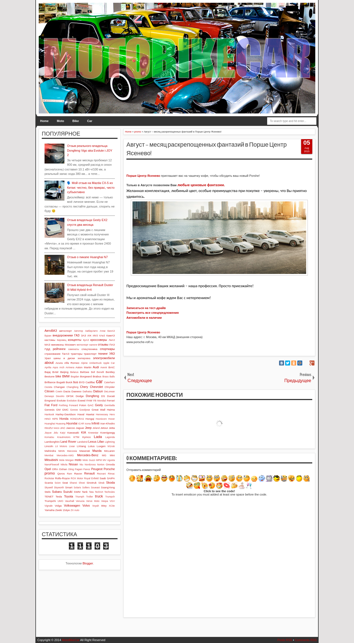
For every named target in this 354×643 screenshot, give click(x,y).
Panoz (86, 469)
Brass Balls (108, 376)
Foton (82, 405)
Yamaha (49, 510)
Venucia (80, 501)
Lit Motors (61, 446)
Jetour (104, 427)
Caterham (109, 382)
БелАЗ (111, 331)
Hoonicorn (101, 419)
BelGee (84, 372)
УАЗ (112, 353)
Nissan (73, 464)
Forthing (63, 405)
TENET (49, 496)
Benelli (100, 372)
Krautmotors (64, 437)
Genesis (49, 409)
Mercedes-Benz (87, 455)
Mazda (96, 450)
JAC (62, 427)
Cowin (59, 391)
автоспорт (65, 330)
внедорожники (63, 335)
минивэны (57, 344)
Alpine (84, 363)
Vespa (104, 501)
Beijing (64, 372)
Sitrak (101, 482)
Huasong (60, 423)
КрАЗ (86, 340)
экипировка (83, 358)
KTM (76, 437)
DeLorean (109, 391)
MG (104, 455)
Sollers (86, 487)
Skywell (49, 487)
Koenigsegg (107, 432)
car (99, 381)
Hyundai (71, 423)
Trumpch (110, 496)
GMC (65, 409)
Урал (48, 358)
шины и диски (64, 358)
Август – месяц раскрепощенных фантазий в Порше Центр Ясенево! (206, 149)
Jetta (112, 427)
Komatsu (49, 437)
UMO (60, 501)
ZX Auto (75, 510)
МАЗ (47, 344)
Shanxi (73, 482)
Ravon (78, 473)
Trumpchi (50, 500)
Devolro (60, 396)
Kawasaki (73, 432)
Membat (49, 455)
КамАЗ (110, 335)
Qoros (61, 473)
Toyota (68, 496)
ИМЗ (95, 335)
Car (89, 121)
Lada (98, 437)
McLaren (109, 450)
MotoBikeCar (71, 640)
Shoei (82, 482)
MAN (61, 450)
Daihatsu (87, 391)
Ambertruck (95, 363)
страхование (53, 353)
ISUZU (49, 427)
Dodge (80, 396)
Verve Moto (93, 501)
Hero (112, 414)
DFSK (70, 396)
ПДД (47, 349)
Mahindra (50, 450)
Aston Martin (84, 367)
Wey (104, 505)
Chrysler (110, 386)
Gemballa (109, 405)
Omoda (110, 464)
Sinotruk (92, 482)
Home (44, 121)
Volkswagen (72, 505)
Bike (75, 121)
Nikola (64, 464)
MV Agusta (109, 460)
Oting (71, 469)
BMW (66, 376)
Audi (96, 367)
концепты (74, 339)
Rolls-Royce (62, 478)
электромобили (104, 358)
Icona (88, 423)
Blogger (88, 563)
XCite (112, 505)
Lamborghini (52, 441)
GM (58, 409)
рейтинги (59, 349)
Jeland (96, 428)
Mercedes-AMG (65, 455)
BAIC (111, 367)
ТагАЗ (65, 353)
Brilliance (50, 382)
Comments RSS (306, 640)
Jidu (56, 432)
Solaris (77, 487)
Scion (57, 482)
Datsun (98, 391)
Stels (48, 491)
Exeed (81, 400)
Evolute (61, 400)
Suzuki (67, 491)
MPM (99, 460)
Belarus (74, 372)
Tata (91, 492)
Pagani (78, 469)
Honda (63, 418)
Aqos (55, 367)
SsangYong (108, 487)
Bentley (110, 372)
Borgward (86, 376)
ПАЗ (112, 344)
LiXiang (81, 446)
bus (75, 382)
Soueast (95, 487)
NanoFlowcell (52, 464)
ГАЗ (76, 335)
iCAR (81, 423)
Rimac (111, 473)
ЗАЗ (83, 335)
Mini (112, 455)
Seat (65, 482)
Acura (59, 362)
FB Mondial (99, 400)
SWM (77, 491)
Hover (111, 419)
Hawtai (90, 414)
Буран (48, 335)
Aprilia (48, 367)
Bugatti (60, 382)
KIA (83, 432)
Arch (61, 367)
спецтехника (89, 349)
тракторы (76, 353)
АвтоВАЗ (51, 330)
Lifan (100, 441)
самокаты (73, 349)
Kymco (86, 437)
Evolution (72, 400)
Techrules (109, 492)
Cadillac (90, 382)
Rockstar (49, 478)
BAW (55, 372)
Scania (49, 482)
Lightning (110, 441)
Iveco (56, 428)
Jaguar (80, 427)
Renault (89, 473)
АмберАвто (91, 331)
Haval (80, 414)
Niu (81, 464)
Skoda (110, 482)
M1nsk (111, 446)
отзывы (103, 344)
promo (50, 473)
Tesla (59, 496)
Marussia (72, 451)
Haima (111, 409)
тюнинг (103, 353)
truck (99, 496)
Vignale (49, 505)
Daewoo (76, 391)
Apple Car (109, 363)
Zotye (66, 510)
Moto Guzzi (88, 460)
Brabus (97, 376)
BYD (82, 382)
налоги (93, 344)
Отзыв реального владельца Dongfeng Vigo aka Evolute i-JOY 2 (89, 150)
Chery (84, 386)
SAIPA (111, 478)
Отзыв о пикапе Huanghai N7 (87, 257)
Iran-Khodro (107, 423)
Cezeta (48, 387)
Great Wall (98, 409)
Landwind (82, 441)
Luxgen (101, 446)
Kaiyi (62, 432)
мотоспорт (82, 344)
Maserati (84, 450)
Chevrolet (96, 386)
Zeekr (58, 510)
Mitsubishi (51, 459)
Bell (93, 372)
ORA (55, 469)
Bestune (49, 376)
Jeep (88, 427)
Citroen (49, 391)
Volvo (86, 505)
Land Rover (68, 441)
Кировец (61, 340)
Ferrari (111, 400)
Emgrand (50, 400)
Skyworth (59, 487)
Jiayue (48, 432)
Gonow (74, 409)
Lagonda (110, 437)
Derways (49, 396)
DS (103, 396)
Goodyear (84, 409)
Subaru (57, 491)
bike (58, 376)
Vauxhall (69, 501)
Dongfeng (92, 396)
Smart (68, 487)
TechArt (99, 492)
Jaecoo (70, 427)
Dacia (66, 391)
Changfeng (73, 387)
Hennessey (102, 414)
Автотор (78, 331)
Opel (48, 469)
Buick (69, 382)
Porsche (109, 469)
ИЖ (89, 335)
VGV (112, 501)
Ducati (111, 396)
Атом (103, 331)
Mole (61, 460)
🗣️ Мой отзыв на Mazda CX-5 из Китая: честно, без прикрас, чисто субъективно (90, 187)
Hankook (49, 414)
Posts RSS (284, 640)
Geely (99, 405)
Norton (100, 464)
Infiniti (96, 423)
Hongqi (89, 418)
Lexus (92, 441)
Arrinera (70, 367)
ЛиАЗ (112, 340)
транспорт (90, 353)
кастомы (50, 339)
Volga (58, 505)
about (49, 363)
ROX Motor (77, 478)
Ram (69, 473)
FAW (89, 400)
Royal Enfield (91, 478)
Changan (59, 386)
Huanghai (50, 423)
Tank (85, 491)
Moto (60, 121)
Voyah (95, 505)
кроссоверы (98, 339)
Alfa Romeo (71, 362)
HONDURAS (77, 419)
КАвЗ (102, 335)
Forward (73, 405)
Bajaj (48, 372)
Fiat (47, 405)
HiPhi (55, 419)
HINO (48, 419)
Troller (89, 496)
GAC (90, 405)
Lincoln (49, 446)
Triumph (79, 496)
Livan (72, 446)
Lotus (91, 446)
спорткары (107, 349)
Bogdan (75, 376)
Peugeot (97, 469)
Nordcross (90, 464)
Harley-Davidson (66, 414)
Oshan (63, 469)
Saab (103, 478)
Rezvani (101, 473)
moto (78, 459)
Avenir (103, 367)
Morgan (70, 460)
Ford (54, 405)
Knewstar (93, 432)
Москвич (70, 344)
